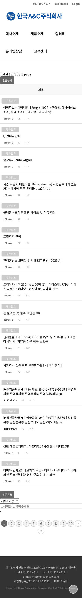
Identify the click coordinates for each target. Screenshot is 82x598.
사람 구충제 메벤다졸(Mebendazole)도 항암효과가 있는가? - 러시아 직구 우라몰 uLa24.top (40, 186)
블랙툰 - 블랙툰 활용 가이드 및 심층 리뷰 (29, 212)
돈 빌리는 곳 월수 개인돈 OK (21, 313)
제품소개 (37, 36)
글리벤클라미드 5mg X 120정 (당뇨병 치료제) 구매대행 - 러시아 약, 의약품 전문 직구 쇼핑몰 (40, 339)
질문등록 (7, 80)
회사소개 (12, 36)
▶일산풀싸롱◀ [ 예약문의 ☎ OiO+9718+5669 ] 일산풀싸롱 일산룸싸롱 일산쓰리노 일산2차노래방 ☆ (39, 419)
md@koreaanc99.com (45, 576)
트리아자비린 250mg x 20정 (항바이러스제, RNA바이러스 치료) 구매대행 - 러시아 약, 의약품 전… (39, 286)
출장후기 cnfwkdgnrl (17, 160)
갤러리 (60, 36)
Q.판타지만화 (12, 136)
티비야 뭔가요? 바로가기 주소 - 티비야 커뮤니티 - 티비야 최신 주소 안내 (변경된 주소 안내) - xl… (39, 472)
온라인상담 (13, 54)
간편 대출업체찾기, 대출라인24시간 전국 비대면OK (36, 446)
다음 (78, 523)
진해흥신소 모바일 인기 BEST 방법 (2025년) (32, 260)
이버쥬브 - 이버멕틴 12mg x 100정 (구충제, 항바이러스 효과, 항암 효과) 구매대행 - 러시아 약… (39, 109)
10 (70, 523)
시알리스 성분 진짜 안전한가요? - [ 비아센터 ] (33, 365)
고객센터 (40, 54)
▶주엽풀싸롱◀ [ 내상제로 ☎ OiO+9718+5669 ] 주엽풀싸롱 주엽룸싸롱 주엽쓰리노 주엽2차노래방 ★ (39, 391)
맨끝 (41, 531)
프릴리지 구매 (12, 236)
